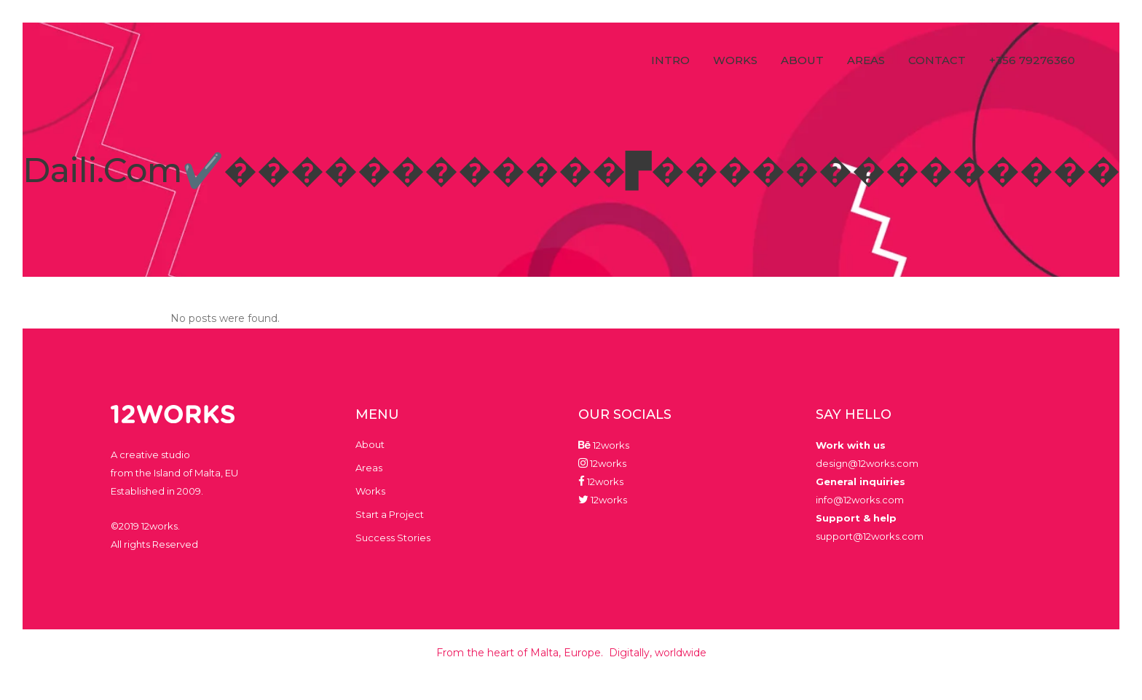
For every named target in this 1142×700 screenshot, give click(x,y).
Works (370, 491)
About (370, 444)
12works (610, 445)
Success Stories (392, 537)
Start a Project (389, 514)
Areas (368, 467)
